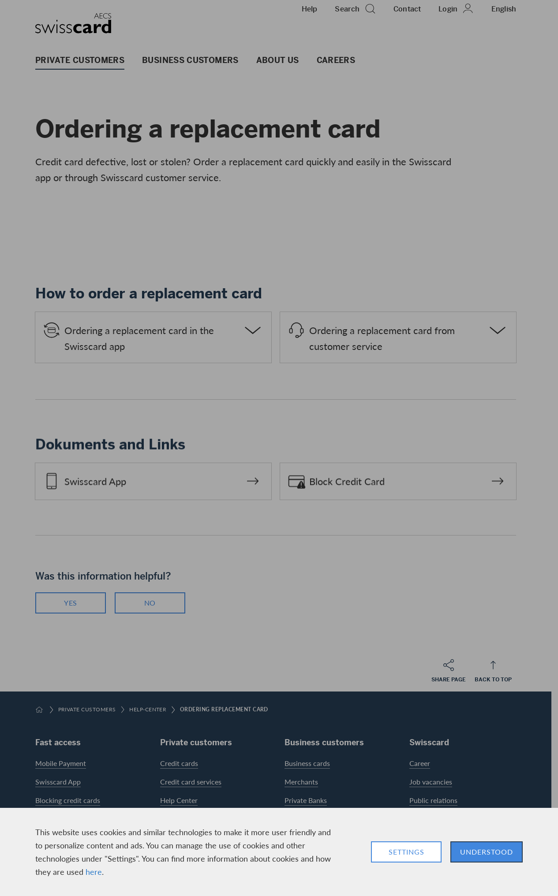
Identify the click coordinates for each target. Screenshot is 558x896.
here (94, 871)
